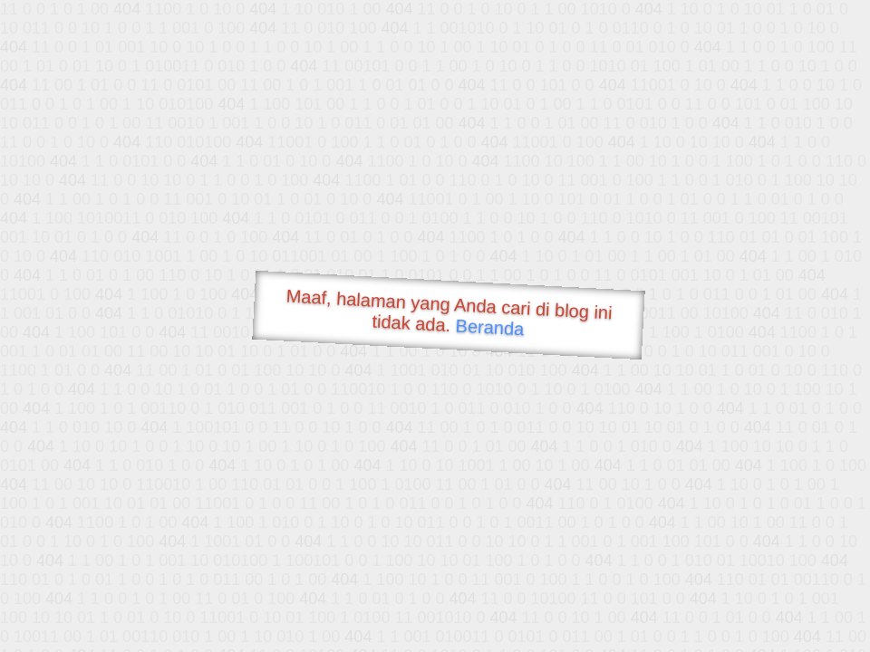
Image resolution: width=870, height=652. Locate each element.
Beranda (490, 327)
